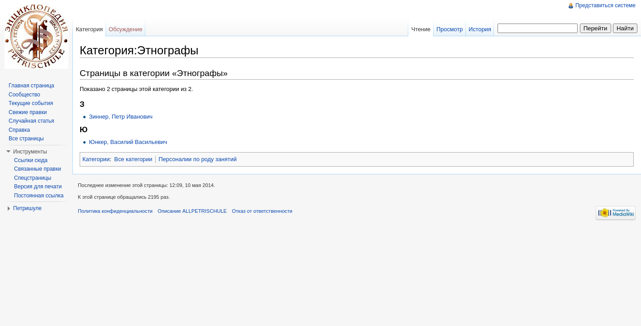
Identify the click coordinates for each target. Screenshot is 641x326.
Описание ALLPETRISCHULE (192, 211)
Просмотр (449, 29)
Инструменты (30, 152)
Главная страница (31, 85)
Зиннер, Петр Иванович (121, 116)
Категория (89, 29)
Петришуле (27, 208)
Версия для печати (38, 186)
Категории (96, 159)
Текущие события (31, 103)
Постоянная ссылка (38, 195)
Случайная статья (31, 121)
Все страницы (26, 138)
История (480, 29)
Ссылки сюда (31, 160)
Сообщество (24, 94)
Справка (19, 130)
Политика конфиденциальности (115, 211)
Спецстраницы (32, 178)
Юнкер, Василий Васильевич (128, 142)
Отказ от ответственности (262, 211)
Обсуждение (126, 29)
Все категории (133, 159)
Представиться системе (605, 5)
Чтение (421, 29)
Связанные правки (37, 169)
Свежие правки (28, 112)
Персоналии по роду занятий (197, 159)
